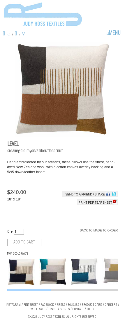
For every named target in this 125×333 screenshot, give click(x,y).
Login (90, 309)
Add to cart (24, 242)
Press (61, 305)
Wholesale (38, 309)
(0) (8, 34)
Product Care (92, 305)
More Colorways (17, 253)
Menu (115, 34)
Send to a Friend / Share (85, 194)
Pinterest (31, 305)
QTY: (10, 232)
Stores (65, 309)
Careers (111, 305)
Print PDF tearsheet (98, 202)
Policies (73, 305)
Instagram (13, 305)
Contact (78, 309)
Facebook (47, 305)
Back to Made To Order (99, 230)
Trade (52, 309)
